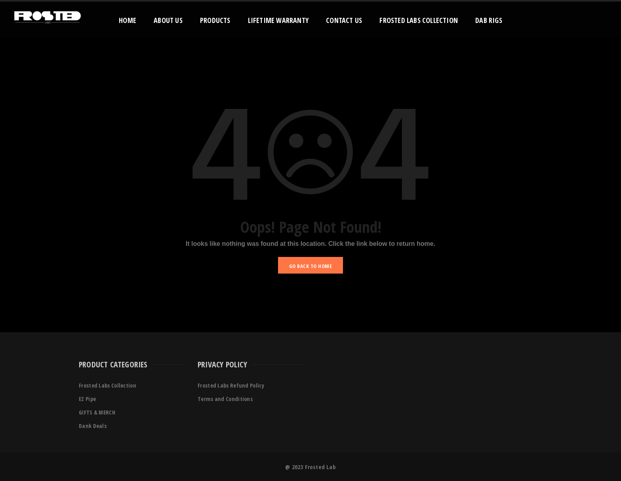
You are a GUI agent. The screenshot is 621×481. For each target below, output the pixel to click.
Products (215, 20)
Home (127, 20)
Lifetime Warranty (278, 20)
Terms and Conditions (225, 399)
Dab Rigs (488, 20)
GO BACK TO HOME (310, 266)
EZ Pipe (87, 399)
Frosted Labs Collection (418, 20)
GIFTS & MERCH (97, 412)
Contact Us (344, 20)
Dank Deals (93, 426)
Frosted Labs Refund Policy (231, 385)
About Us (168, 20)
